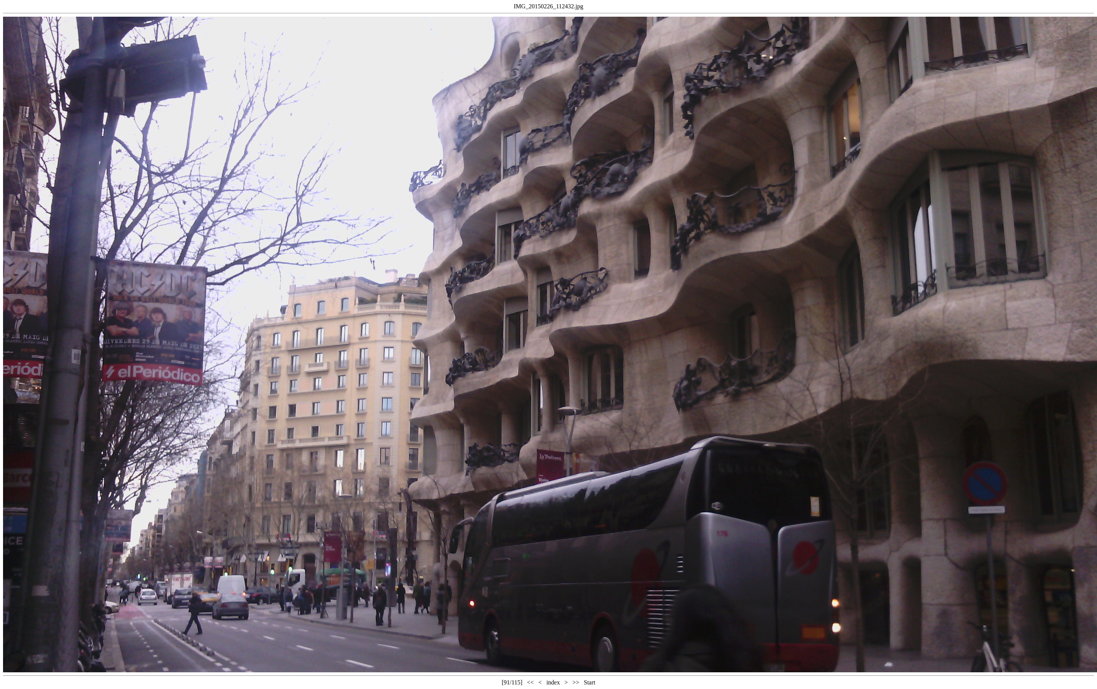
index (553, 682)
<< (530, 682)
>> (575, 682)
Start (589, 682)
